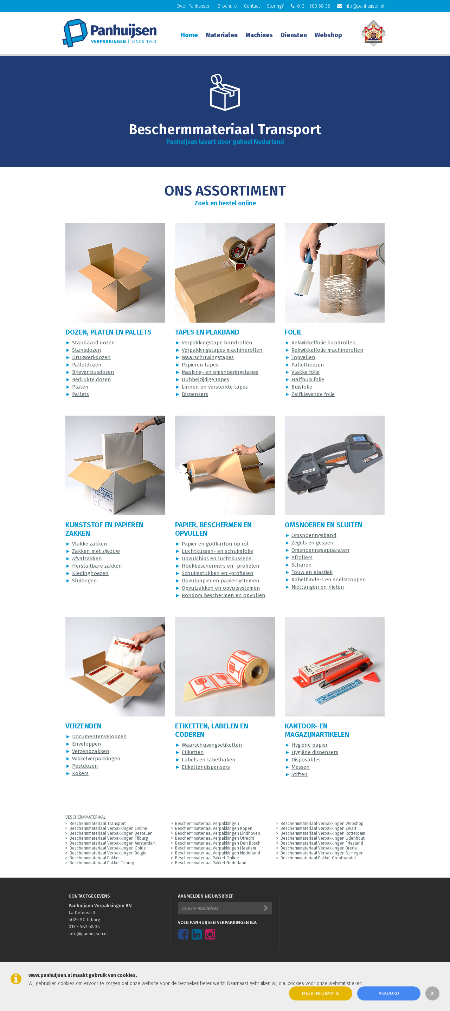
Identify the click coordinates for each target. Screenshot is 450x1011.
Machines (259, 35)
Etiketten (193, 752)
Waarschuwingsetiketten (212, 745)
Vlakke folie (305, 372)
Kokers (80, 773)
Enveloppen (86, 744)
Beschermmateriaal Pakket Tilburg (102, 862)
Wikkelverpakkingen (96, 758)
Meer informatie (320, 993)
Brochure (227, 6)
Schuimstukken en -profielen (217, 573)
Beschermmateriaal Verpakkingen (207, 823)
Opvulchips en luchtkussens (216, 558)
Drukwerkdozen (91, 357)
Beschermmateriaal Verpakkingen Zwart (318, 828)
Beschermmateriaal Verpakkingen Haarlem (215, 848)
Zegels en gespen (312, 543)
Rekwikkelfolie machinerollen (327, 350)
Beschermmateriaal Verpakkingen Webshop (322, 823)
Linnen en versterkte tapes (215, 387)
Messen (300, 767)
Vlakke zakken (89, 544)
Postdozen (85, 766)
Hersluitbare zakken (97, 566)
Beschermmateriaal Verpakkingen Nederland (217, 853)
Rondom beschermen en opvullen (223, 595)
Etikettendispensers (206, 767)
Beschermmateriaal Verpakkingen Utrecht (214, 838)
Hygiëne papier (309, 745)
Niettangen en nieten (317, 587)
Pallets (80, 394)
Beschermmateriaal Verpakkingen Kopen (213, 828)
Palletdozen (87, 365)
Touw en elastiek (312, 572)
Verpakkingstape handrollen (217, 342)
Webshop (328, 35)
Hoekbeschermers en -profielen (220, 566)
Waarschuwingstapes (208, 357)
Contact (252, 6)
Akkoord (389, 993)
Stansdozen (86, 350)
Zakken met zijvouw (96, 551)
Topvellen (303, 357)
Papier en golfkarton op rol (215, 544)
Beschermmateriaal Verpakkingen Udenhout (323, 838)
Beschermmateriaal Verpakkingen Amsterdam (113, 843)
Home (189, 35)
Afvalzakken (87, 558)
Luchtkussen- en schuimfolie (217, 551)
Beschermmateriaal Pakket (95, 857)
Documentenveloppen (99, 736)
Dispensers (195, 394)
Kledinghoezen (90, 573)
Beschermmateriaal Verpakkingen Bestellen (111, 833)
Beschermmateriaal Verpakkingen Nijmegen (322, 853)
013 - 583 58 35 (310, 6)
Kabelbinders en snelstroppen (328, 579)
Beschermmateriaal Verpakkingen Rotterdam (323, 833)
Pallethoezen (307, 365)
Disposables (306, 759)
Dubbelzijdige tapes (205, 379)
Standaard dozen (93, 342)
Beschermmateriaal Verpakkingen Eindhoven (217, 833)
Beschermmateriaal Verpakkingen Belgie (108, 853)
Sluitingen (84, 580)
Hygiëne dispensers (314, 752)
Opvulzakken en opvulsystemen (221, 588)
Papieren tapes (200, 365)
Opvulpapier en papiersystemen (220, 580)
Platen (80, 387)
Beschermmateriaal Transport (98, 823)
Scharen (301, 565)
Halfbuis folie (307, 379)
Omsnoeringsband (313, 535)
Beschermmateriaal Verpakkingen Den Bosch (218, 843)
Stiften (299, 774)
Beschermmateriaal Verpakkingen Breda (319, 848)
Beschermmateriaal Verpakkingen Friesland (322, 843)
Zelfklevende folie (313, 394)
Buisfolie (301, 387)
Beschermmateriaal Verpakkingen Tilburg (109, 838)
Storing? (275, 6)
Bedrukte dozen (91, 379)
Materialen (222, 35)
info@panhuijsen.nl (361, 6)
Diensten (294, 35)
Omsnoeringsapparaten (320, 550)
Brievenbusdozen (93, 372)
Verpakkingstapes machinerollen (222, 350)
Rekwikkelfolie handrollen (323, 342)
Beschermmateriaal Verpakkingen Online (108, 828)
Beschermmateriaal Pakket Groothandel (318, 857)
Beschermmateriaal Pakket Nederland (210, 862)
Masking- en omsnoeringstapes (220, 372)
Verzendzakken (90, 751)
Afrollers (302, 557)
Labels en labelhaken (209, 759)
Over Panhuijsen (193, 6)
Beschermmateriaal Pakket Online (207, 857)
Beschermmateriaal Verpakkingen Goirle (108, 848)
